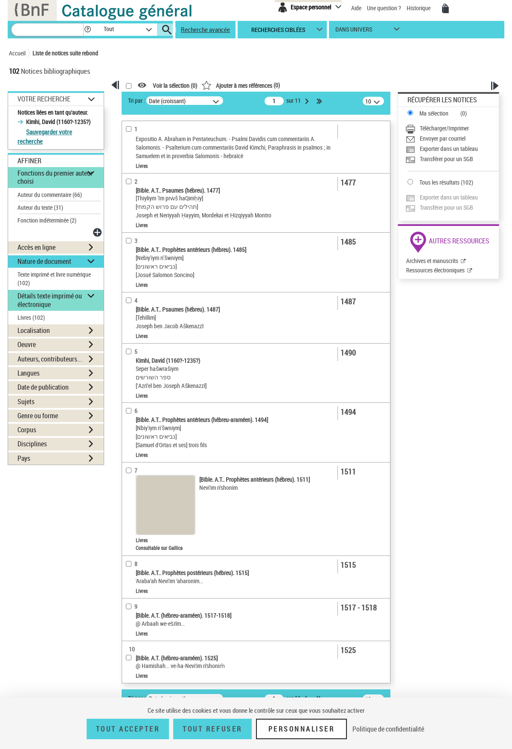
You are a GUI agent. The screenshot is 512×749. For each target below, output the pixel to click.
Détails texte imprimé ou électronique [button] (49, 300)
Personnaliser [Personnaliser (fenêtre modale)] (301, 729)
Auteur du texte (40, 207)
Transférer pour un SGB (446, 159)
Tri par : (136, 100)
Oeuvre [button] (26, 344)
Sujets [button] (26, 401)
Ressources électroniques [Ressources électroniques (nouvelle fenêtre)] (435, 270)
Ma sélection (433, 113)
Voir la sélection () (175, 85)
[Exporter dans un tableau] (452, 149)
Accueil (17, 53)
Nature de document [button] (44, 261)
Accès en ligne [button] (36, 247)
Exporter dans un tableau (449, 149)
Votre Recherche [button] (43, 99)
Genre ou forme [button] (37, 415)
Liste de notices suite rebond (65, 53)
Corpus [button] (26, 429)
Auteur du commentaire (49, 195)
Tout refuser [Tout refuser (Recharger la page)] (212, 729)
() (240, 85)
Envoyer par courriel (442, 138)
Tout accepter (128, 729)
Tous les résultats (439, 182)
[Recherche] (47, 29)
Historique (419, 8)
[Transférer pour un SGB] (452, 159)
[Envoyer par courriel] (452, 138)
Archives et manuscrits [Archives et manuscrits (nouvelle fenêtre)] (432, 261)
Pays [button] (23, 458)
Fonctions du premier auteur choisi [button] (55, 177)
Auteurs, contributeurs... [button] (49, 359)
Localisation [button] (33, 330)
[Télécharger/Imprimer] (452, 128)
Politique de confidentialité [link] (388, 729)
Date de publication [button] (43, 387)
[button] (87, 29)
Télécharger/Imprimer (444, 128)
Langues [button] (28, 373)
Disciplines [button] (32, 443)
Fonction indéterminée (46, 220)
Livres (31, 317)
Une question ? (384, 8)
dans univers (353, 31)
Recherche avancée (205, 29)
